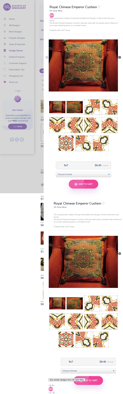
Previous (46, 57)
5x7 (65, 165)
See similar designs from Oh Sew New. (67, 380)
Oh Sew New (56, 10)
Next (119, 57)
